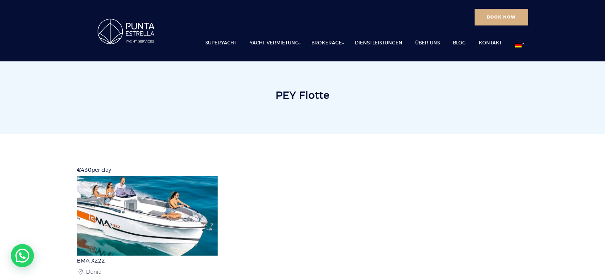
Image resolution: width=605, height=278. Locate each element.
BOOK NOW (501, 17)
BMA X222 (91, 261)
